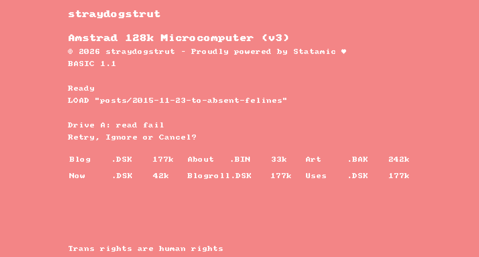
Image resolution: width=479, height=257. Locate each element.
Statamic (314, 52)
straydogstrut (114, 14)
